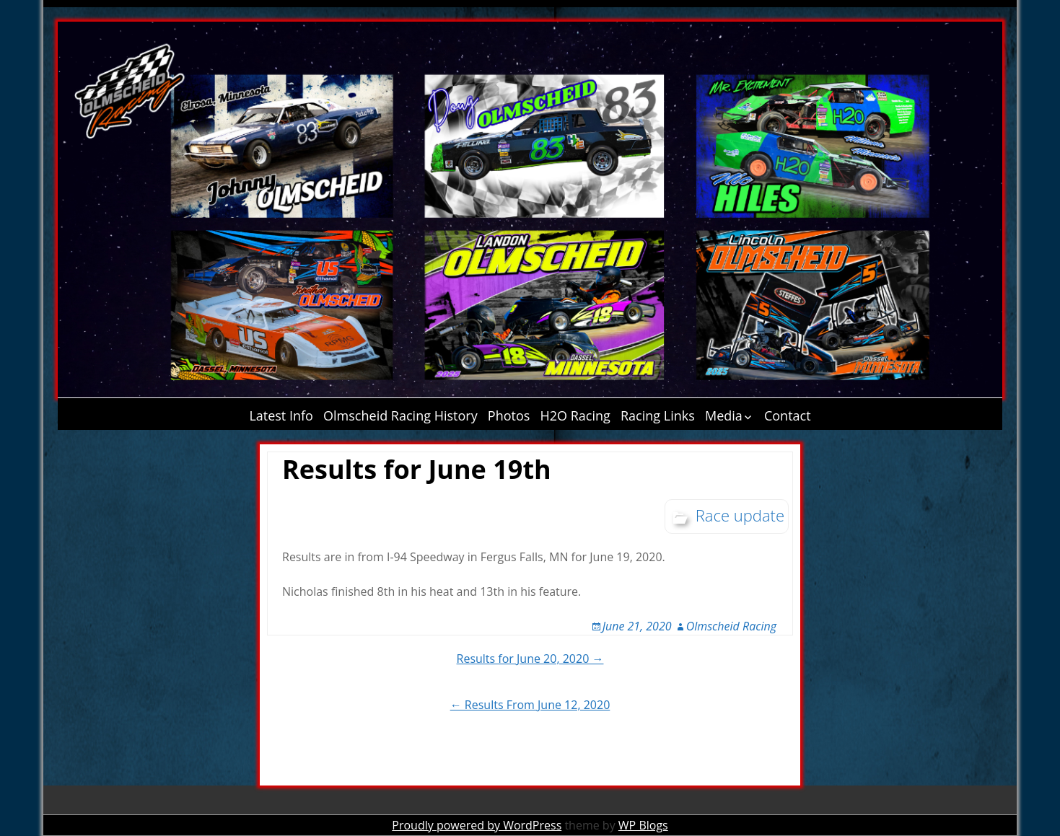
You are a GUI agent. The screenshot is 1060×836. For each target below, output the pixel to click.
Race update (740, 515)
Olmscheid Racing (731, 626)
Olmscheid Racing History (400, 415)
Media (724, 415)
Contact (787, 415)
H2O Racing (575, 415)
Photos (509, 415)
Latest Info (281, 415)
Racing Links (658, 415)
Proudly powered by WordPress (476, 825)
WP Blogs (643, 825)
